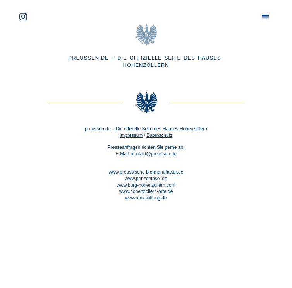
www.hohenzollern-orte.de (146, 191)
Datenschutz (159, 135)
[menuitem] (265, 17)
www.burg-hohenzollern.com (146, 185)
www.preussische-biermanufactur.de (146, 172)
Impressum (131, 135)
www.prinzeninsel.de (146, 178)
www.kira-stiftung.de (146, 198)
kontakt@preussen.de (154, 154)
